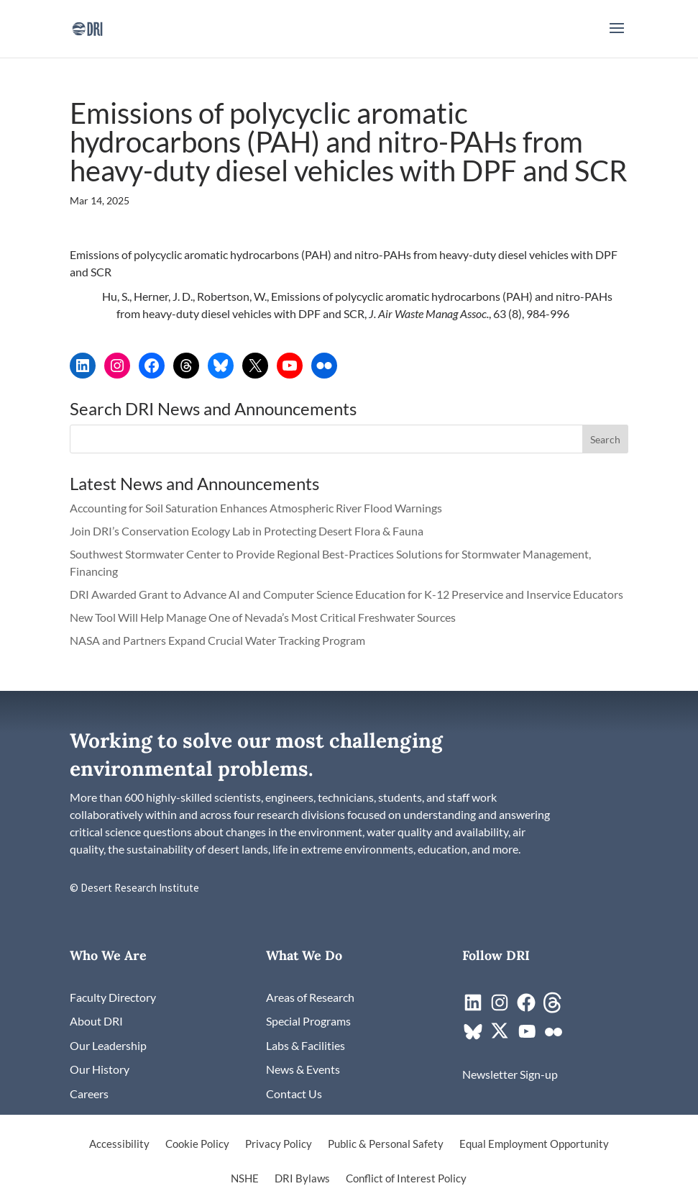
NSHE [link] (245, 1179)
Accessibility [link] (119, 1144)
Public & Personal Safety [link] (386, 1144)
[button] (616, 37)
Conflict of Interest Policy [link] (406, 1179)
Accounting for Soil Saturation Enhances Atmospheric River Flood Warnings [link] (256, 508)
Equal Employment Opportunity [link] (534, 1144)
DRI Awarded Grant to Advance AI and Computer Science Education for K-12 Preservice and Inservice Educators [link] (346, 594)
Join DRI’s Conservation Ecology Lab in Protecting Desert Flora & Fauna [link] (246, 531)
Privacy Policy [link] (278, 1144)
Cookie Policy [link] (197, 1144)
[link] (87, 27)
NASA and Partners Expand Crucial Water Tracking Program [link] (217, 640)
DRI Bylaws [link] (302, 1179)
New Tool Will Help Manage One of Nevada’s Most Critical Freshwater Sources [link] (264, 617)
